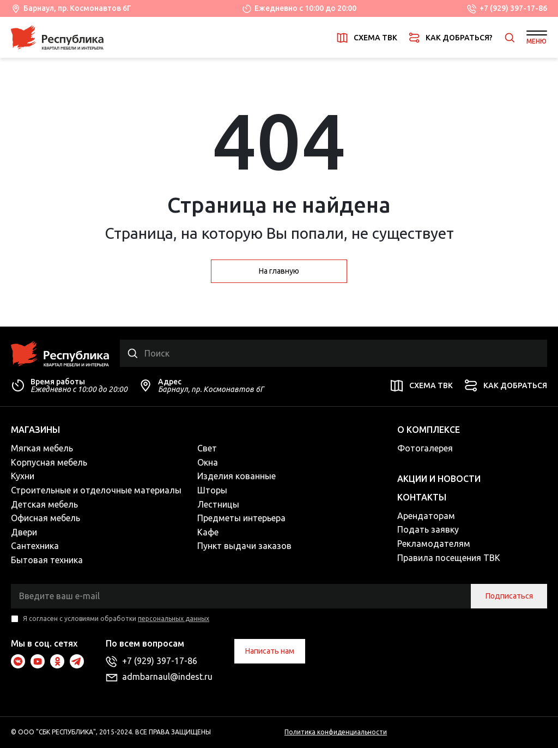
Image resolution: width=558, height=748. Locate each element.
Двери (24, 532)
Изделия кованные (236, 476)
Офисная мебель (45, 518)
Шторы (212, 490)
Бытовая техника (47, 560)
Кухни (22, 476)
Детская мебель (44, 504)
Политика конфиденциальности (335, 731)
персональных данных (173, 618)
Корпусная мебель (49, 462)
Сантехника (35, 546)
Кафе (208, 532)
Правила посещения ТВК (448, 558)
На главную (279, 271)
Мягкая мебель (42, 448)
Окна (207, 462)
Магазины (35, 430)
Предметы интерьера (241, 518)
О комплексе (428, 430)
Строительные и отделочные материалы (96, 490)
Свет (207, 448)
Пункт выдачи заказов (244, 546)
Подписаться (509, 596)
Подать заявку (428, 529)
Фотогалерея (425, 448)
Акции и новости (439, 479)
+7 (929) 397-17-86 (513, 8)
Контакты (421, 497)
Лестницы (218, 504)
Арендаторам (426, 516)
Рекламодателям (433, 543)
